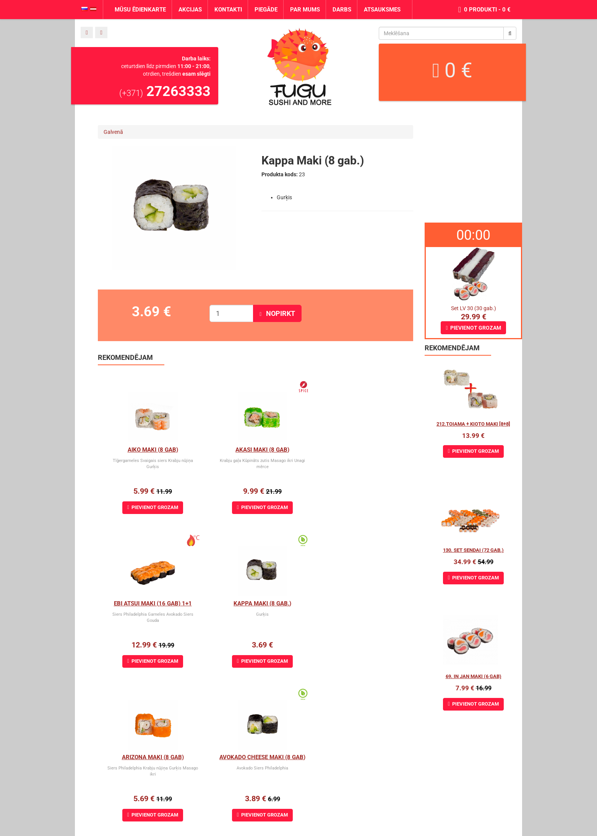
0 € (452, 70)
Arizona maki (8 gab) (255, 603)
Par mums (305, 9)
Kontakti (228, 9)
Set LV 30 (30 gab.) (473, 308)
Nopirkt (277, 313)
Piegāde (266, 9)
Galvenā (113, 132)
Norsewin (11, 832)
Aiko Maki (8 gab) (150, 449)
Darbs (342, 9)
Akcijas (190, 9)
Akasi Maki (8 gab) (255, 449)
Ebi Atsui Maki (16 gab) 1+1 (360, 449)
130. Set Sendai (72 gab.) (473, 550)
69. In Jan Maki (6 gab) (473, 676)
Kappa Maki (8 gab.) (150, 603)
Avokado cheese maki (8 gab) (361, 603)
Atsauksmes (382, 9)
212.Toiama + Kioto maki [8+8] (473, 424)
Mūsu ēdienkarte (140, 9)
